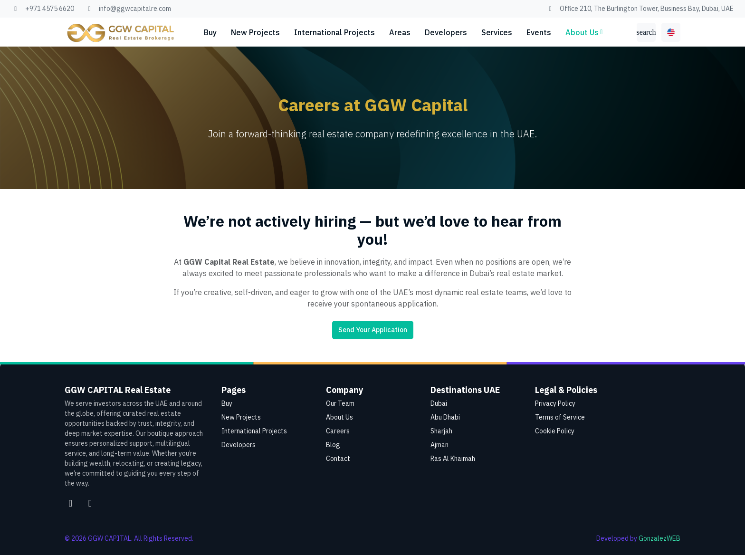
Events (538, 32)
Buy (210, 32)
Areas (400, 32)
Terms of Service (560, 417)
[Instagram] (70, 503)
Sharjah (441, 431)
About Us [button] (582, 32)
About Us (339, 417)
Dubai (438, 403)
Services (496, 32)
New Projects (255, 32)
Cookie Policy (554, 431)
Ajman (439, 444)
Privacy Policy (555, 403)
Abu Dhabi (445, 417)
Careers (338, 431)
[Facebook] (90, 503)
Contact (338, 458)
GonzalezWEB (659, 538)
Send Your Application (372, 329)
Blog (333, 444)
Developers (446, 32)
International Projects (334, 32)
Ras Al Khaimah (452, 458)
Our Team (340, 403)
